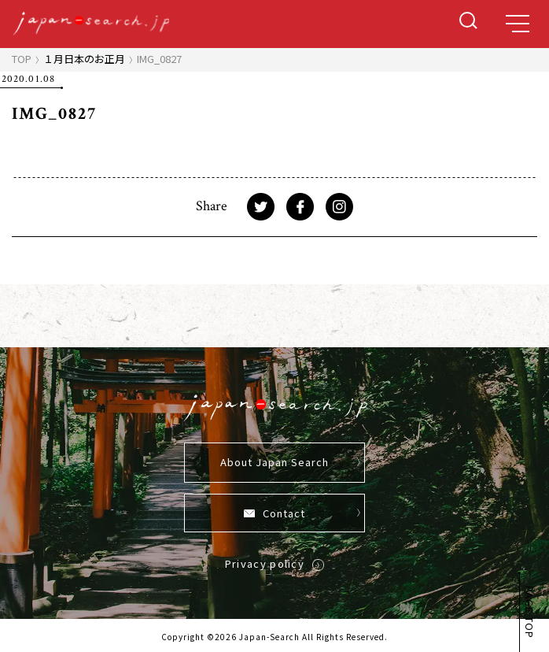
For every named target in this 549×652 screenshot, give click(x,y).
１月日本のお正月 (84, 58)
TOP (21, 58)
